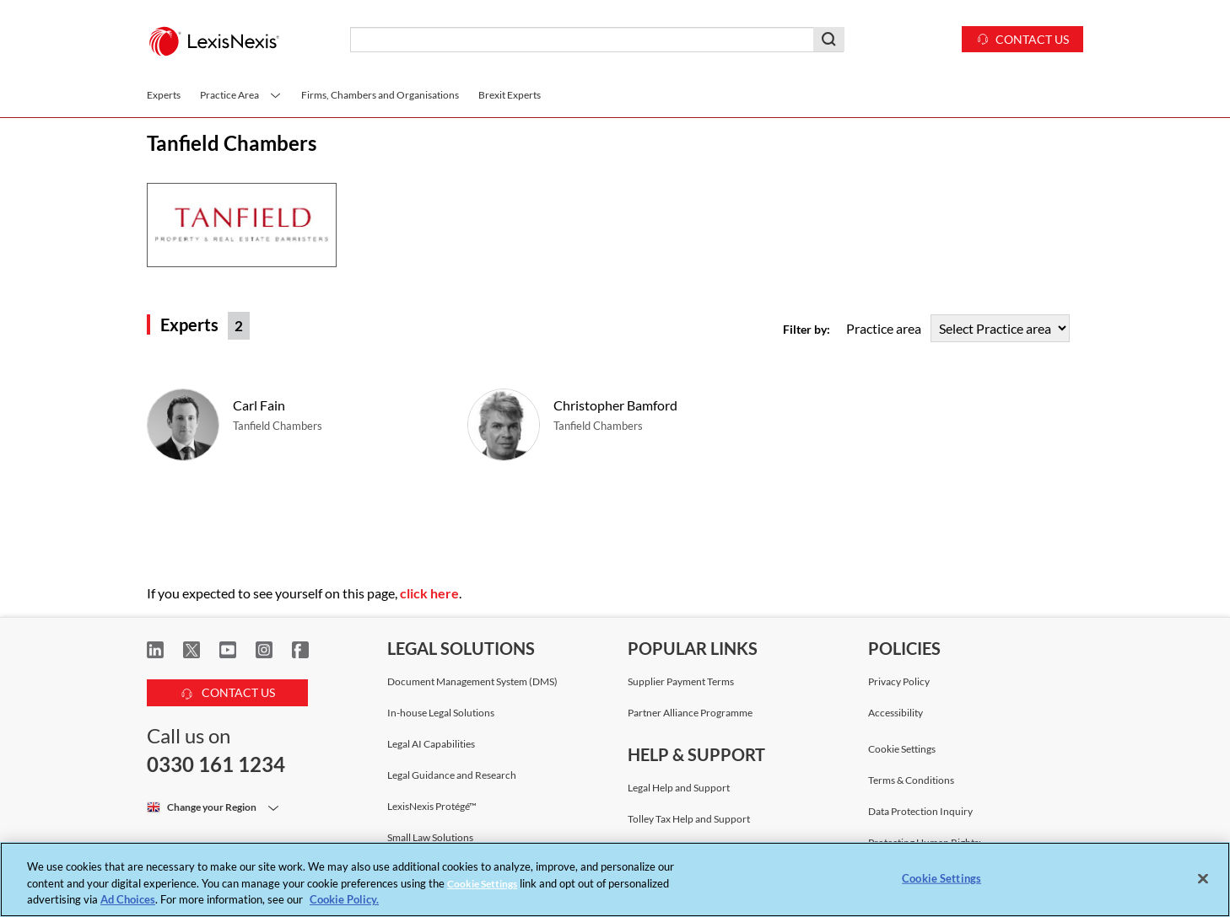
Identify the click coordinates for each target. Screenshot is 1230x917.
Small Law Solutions (430, 837)
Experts (164, 94)
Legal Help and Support (679, 787)
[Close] (1203, 878)
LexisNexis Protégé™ (432, 806)
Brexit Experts (509, 94)
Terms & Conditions (911, 780)
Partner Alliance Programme (690, 712)
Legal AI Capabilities (431, 743)
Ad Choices (127, 899)
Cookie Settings (902, 749)
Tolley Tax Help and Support (689, 818)
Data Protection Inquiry (920, 811)
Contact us (1022, 38)
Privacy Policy (899, 681)
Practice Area (241, 94)
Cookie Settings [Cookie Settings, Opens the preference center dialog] (941, 877)
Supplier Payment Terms (681, 681)
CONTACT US (228, 690)
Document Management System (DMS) (472, 681)
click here (429, 593)
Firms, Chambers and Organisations (380, 94)
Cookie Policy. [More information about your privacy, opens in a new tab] (344, 899)
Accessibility (895, 712)
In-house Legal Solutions (440, 712)
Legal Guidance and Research (451, 775)
